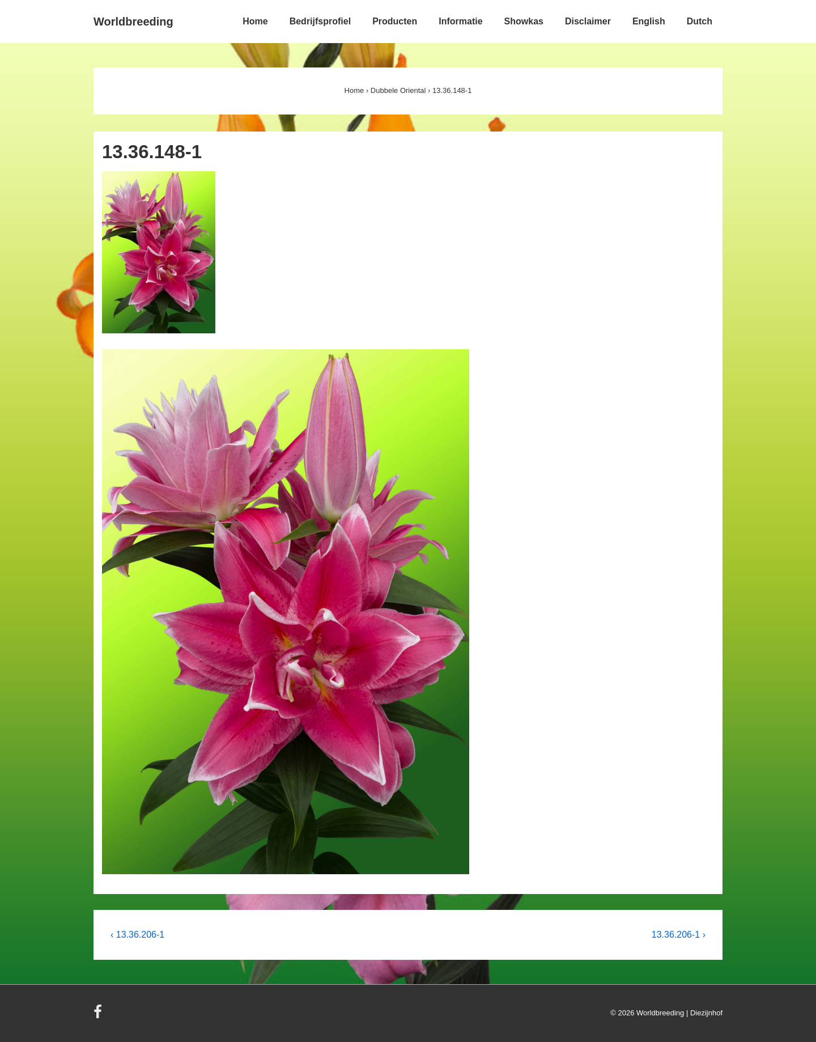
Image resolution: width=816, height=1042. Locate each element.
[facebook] (99, 1015)
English (648, 21)
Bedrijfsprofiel (320, 21)
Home (255, 21)
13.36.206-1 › (679, 934)
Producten (394, 21)
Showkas (523, 21)
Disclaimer (588, 21)
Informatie (460, 21)
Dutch (699, 21)
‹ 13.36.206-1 (137, 934)
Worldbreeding (133, 21)
